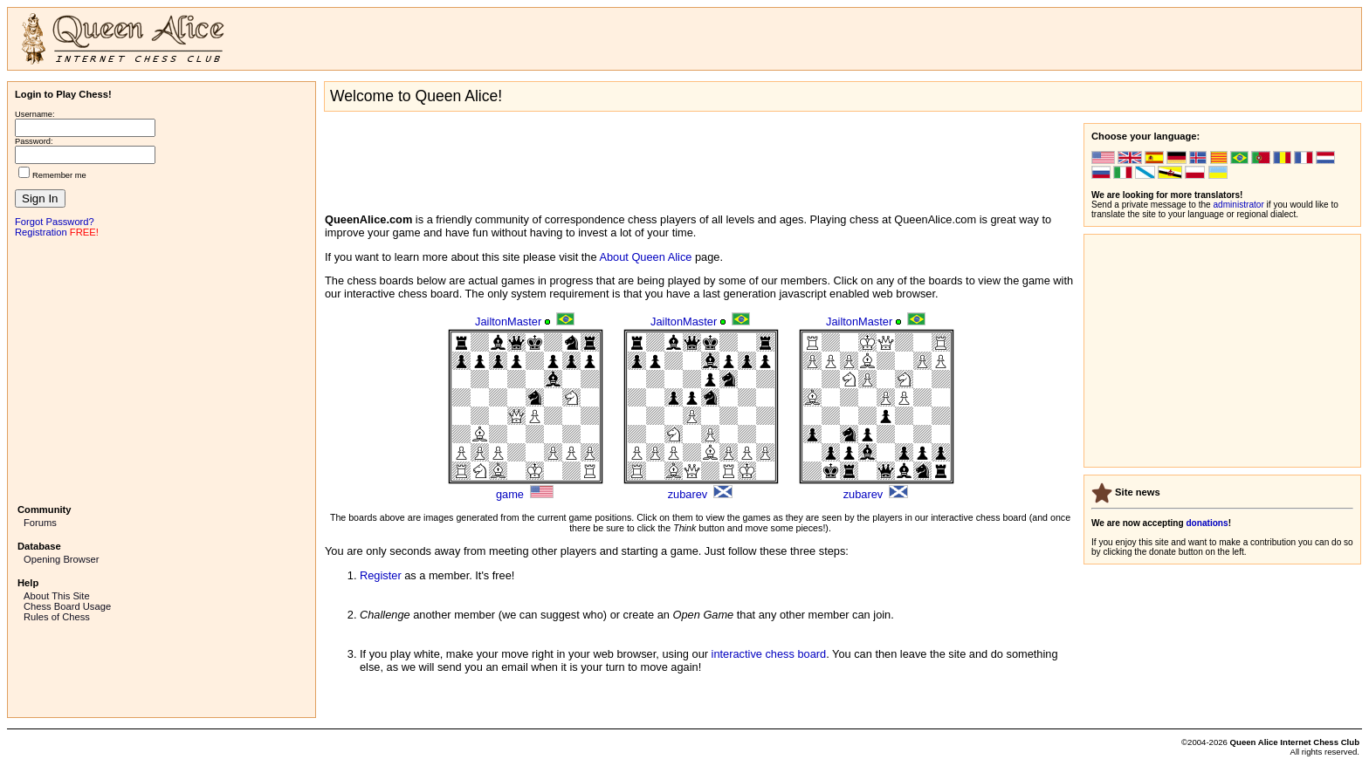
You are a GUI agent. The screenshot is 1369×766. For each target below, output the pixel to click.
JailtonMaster (508, 321)
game (510, 494)
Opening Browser (61, 559)
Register (381, 575)
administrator (1239, 204)
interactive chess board (769, 653)
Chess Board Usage (67, 606)
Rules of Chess (57, 617)
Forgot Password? (54, 221)
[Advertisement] (161, 369)
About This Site (57, 596)
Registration (41, 232)
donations (1207, 523)
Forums (40, 522)
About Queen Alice (645, 256)
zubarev (688, 494)
